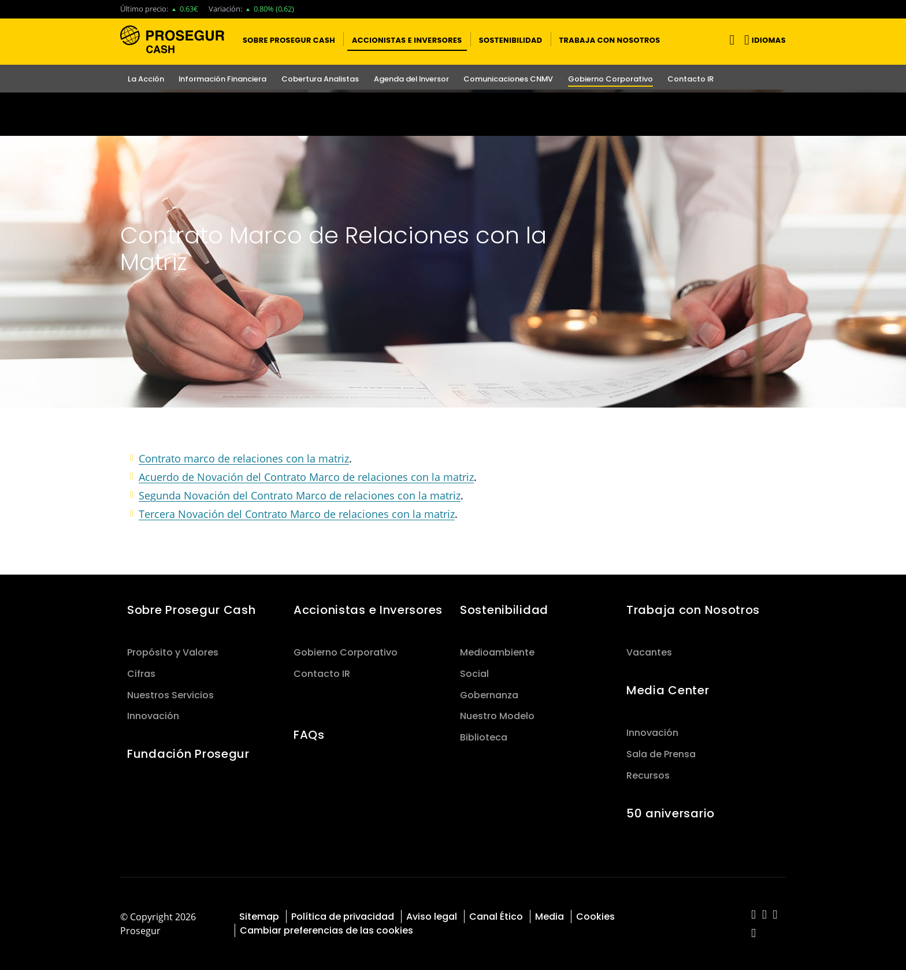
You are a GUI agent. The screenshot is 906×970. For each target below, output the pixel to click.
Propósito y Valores (172, 652)
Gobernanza (489, 695)
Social (474, 673)
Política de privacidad (342, 916)
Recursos (648, 775)
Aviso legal (431, 916)
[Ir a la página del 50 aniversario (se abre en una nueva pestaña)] (453, 114)
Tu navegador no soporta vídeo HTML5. (453, 114)
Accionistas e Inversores (368, 610)
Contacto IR (322, 673)
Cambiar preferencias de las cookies (326, 930)
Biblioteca (483, 737)
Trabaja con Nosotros (693, 610)
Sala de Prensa (661, 754)
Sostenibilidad (504, 610)
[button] (289, 39)
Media (549, 916)
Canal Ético (496, 916)
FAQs (309, 735)
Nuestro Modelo (497, 716)
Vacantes (649, 652)
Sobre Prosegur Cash (191, 610)
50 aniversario (670, 813)
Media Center (668, 690)
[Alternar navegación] (729, 40)
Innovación (153, 716)
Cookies (595, 916)
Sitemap (259, 916)
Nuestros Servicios (170, 695)
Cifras (141, 673)
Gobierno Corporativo (346, 652)
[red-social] (753, 915)
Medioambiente (497, 652)
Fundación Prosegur (188, 754)
